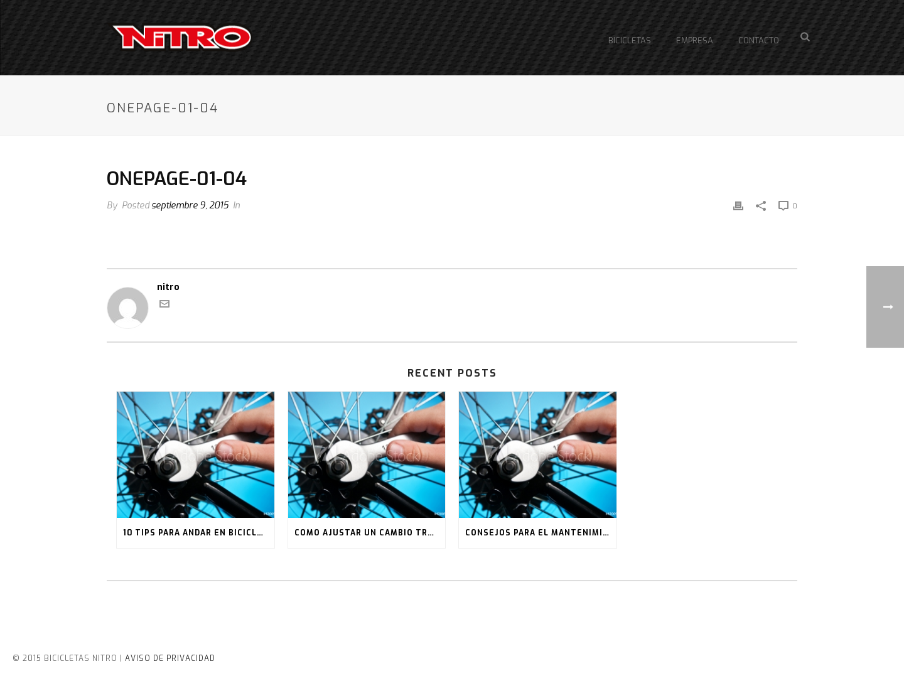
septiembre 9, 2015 (190, 206)
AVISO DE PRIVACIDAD (170, 658)
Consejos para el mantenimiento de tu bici (540, 533)
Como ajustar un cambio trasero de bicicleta (370, 533)
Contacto (758, 40)
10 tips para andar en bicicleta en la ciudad (198, 533)
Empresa (694, 40)
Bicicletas (629, 40)
